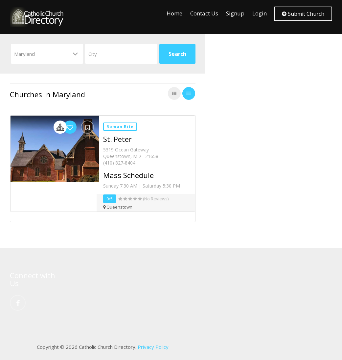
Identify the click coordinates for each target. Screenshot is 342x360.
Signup (235, 13)
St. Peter (117, 139)
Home (174, 13)
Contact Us (204, 13)
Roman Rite (120, 126)
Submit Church (303, 13)
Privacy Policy (153, 347)
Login (259, 13)
